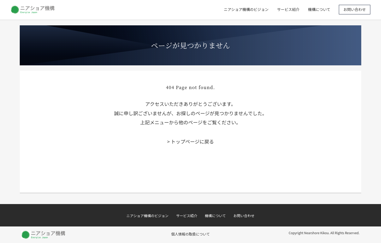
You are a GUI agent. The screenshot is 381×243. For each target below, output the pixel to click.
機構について (319, 9)
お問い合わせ (354, 9)
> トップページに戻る (190, 141)
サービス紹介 (288, 9)
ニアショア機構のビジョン (246, 9)
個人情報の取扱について (190, 234)
